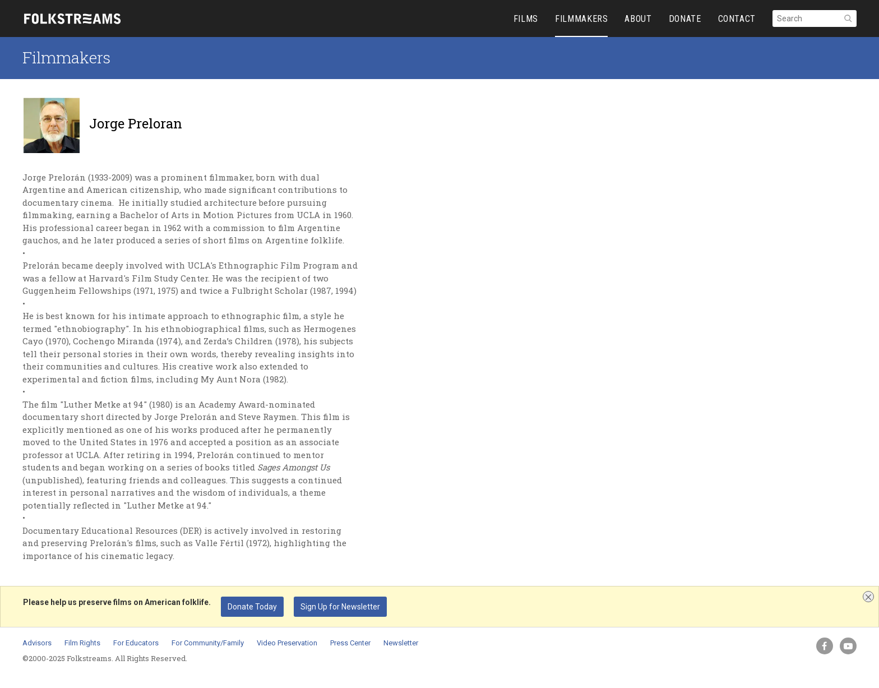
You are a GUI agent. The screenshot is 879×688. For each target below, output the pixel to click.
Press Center (350, 643)
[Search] (814, 18)
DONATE (685, 18)
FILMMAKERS (581, 18)
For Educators (136, 643)
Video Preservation (287, 643)
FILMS (525, 18)
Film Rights (82, 643)
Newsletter (400, 643)
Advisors (37, 643)
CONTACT (737, 18)
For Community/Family (208, 643)
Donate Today (252, 606)
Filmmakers (66, 57)
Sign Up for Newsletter (340, 606)
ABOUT (637, 18)
